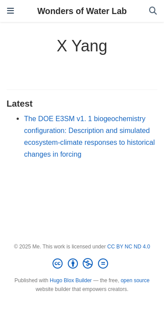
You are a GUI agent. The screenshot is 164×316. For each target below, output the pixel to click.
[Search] (153, 11)
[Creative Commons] (81, 263)
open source (135, 280)
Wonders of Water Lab (82, 11)
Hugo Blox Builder (71, 280)
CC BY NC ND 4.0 (128, 247)
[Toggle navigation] (10, 11)
